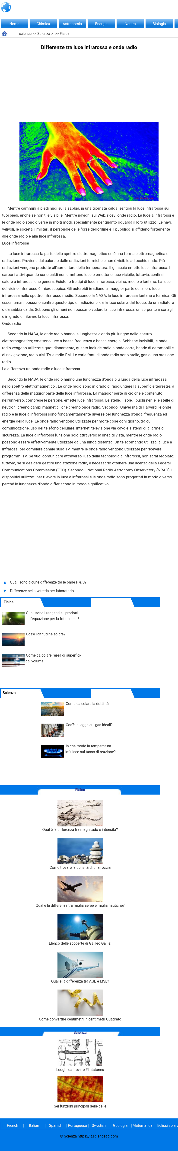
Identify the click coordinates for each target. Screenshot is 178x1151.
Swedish (99, 1125)
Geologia (120, 1125)
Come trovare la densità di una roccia (80, 854)
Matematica (142, 1125)
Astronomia (72, 24)
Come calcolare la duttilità (87, 703)
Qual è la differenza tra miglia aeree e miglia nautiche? (80, 892)
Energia (101, 24)
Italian (34, 1125)
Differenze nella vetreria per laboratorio (42, 591)
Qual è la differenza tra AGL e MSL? (80, 967)
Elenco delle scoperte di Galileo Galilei (80, 930)
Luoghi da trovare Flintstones (80, 1055)
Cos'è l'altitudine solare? (45, 634)
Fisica (65, 33)
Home (14, 24)
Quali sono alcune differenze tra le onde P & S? (48, 582)
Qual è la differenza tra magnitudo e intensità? (80, 816)
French (12, 1125)
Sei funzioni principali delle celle (80, 1092)
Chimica (43, 24)
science (25, 33)
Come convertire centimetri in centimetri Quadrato (80, 1005)
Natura (130, 24)
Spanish (55, 1125)
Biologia (159, 24)
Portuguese (77, 1125)
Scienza (43, 33)
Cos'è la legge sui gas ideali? (89, 725)
